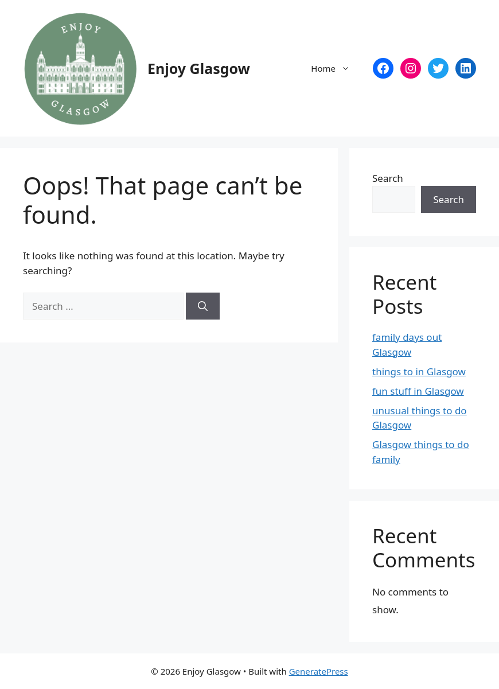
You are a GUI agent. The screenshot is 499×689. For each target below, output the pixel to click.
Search (387, 178)
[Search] (203, 306)
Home (336, 68)
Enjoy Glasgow (198, 68)
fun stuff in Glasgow (418, 391)
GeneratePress (318, 671)
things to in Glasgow (419, 371)
